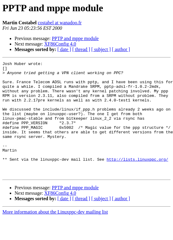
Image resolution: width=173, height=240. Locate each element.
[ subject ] (101, 49)
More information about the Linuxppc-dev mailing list (55, 234)
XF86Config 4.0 (60, 43)
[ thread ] (81, 49)
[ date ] (64, 49)
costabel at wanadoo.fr (59, 22)
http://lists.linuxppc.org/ (137, 179)
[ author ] (121, 49)
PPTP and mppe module (75, 38)
